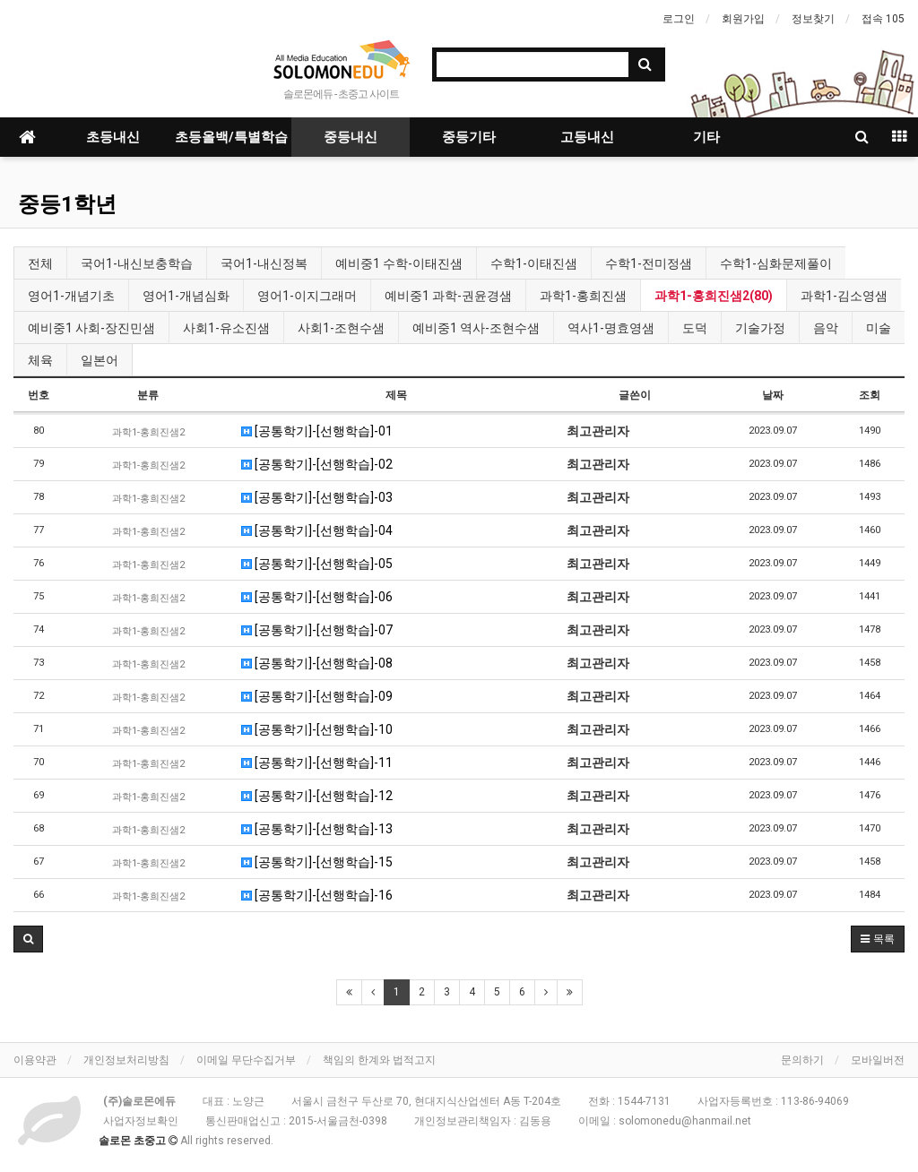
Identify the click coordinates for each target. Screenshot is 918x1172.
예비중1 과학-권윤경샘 (448, 296)
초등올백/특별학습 (231, 137)
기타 (706, 137)
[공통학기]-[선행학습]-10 (317, 729)
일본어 (99, 360)
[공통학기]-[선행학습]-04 (317, 530)
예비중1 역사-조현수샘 (476, 328)
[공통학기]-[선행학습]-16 (317, 895)
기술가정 (760, 328)
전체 (40, 263)
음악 (825, 328)
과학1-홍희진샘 (583, 296)
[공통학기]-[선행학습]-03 (317, 497)
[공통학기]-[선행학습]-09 (317, 696)
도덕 (694, 328)
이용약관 (34, 1060)
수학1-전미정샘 (648, 263)
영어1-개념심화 (186, 296)
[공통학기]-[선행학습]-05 (317, 563)
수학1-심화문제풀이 (776, 263)
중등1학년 (67, 204)
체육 (40, 360)
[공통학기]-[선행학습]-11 (317, 762)
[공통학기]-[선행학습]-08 (317, 663)
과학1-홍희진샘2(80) (713, 296)
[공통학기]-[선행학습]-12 (317, 796)
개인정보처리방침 (126, 1060)
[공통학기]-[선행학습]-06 (317, 597)
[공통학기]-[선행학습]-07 (317, 630)
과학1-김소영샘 (844, 296)
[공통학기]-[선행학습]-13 (317, 829)
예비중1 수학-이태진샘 (399, 263)
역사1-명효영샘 (610, 328)
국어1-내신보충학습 (137, 263)
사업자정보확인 (140, 1121)
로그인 (679, 19)
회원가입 (743, 19)
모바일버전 (878, 1060)
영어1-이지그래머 (307, 296)
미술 (878, 328)
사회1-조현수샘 (341, 328)
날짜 (773, 395)
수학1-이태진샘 (533, 263)
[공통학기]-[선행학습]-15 (317, 862)
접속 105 (883, 19)
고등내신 (587, 137)
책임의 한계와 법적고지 (379, 1060)
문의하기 (802, 1060)
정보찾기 (813, 19)
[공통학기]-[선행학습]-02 (317, 464)
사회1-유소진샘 (226, 328)
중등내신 (350, 137)
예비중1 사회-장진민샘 (91, 328)
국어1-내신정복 (264, 263)
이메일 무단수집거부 (246, 1060)
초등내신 (113, 137)
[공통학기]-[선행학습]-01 (317, 431)
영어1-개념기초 (71, 296)
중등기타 (469, 137)
